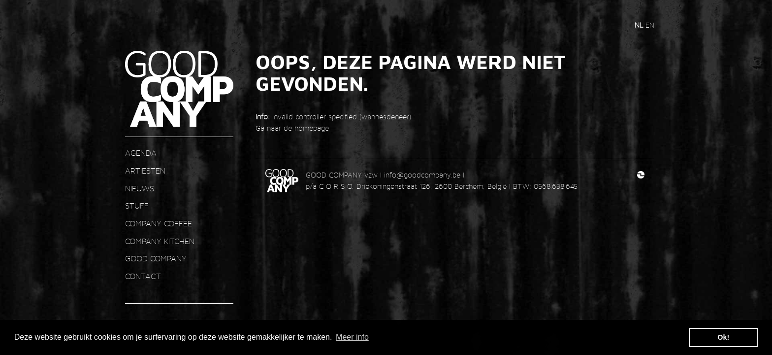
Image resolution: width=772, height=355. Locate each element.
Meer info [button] (352, 337)
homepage (311, 128)
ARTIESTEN (145, 171)
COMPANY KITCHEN (159, 241)
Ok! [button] (723, 337)
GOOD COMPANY (156, 258)
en (649, 25)
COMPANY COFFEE (158, 223)
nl (640, 25)
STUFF (137, 206)
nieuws (139, 188)
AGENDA (141, 153)
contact (143, 276)
